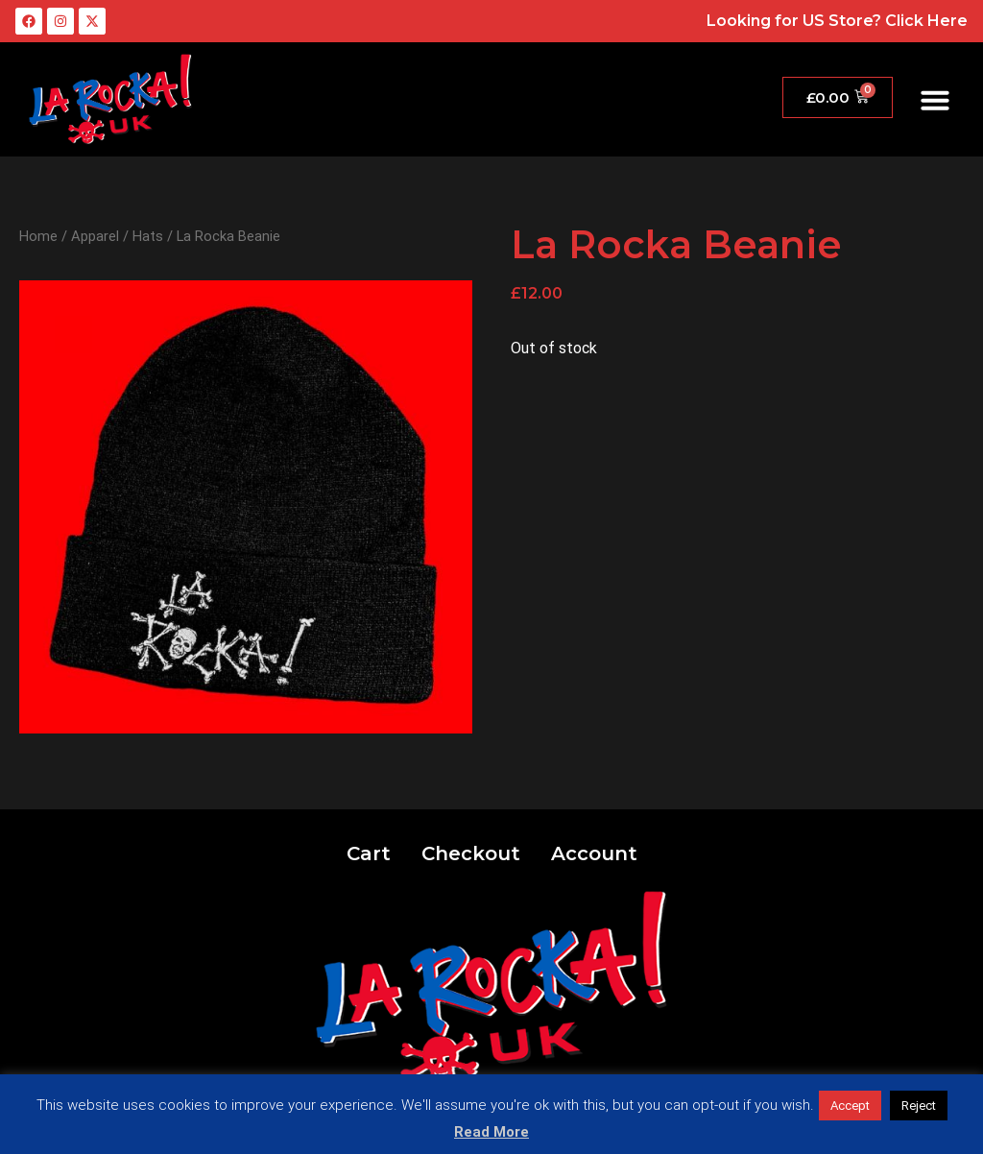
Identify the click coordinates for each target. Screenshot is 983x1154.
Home (38, 236)
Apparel (95, 236)
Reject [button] (918, 1105)
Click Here (926, 21)
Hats (147, 236)
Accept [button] (850, 1105)
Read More (491, 1132)
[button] (935, 100)
